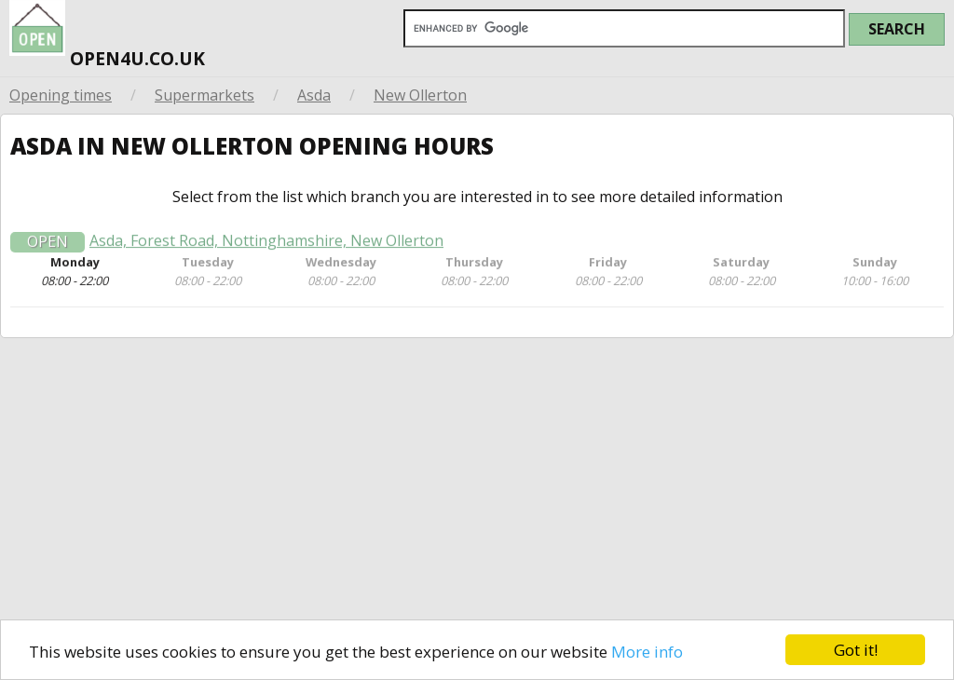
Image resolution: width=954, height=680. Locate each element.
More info (647, 651)
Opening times (60, 95)
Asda (314, 95)
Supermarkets (204, 95)
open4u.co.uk (107, 36)
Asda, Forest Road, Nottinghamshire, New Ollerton (266, 246)
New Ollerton (420, 95)
